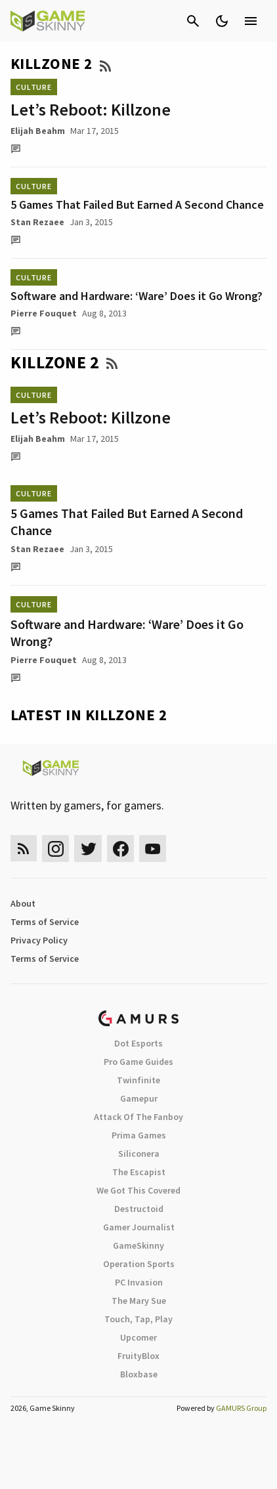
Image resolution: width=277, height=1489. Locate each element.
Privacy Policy (39, 940)
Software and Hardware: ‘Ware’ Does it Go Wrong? (137, 295)
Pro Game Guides (138, 1062)
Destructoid (138, 1209)
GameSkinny (138, 1245)
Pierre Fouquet (44, 313)
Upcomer (138, 1337)
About (23, 903)
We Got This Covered (138, 1190)
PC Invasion (139, 1282)
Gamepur (139, 1098)
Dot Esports (138, 1043)
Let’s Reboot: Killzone (91, 109)
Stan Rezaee (37, 222)
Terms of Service (45, 922)
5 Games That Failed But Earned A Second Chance (137, 204)
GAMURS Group (241, 1408)
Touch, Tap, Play (138, 1319)
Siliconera (139, 1153)
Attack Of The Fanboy (138, 1117)
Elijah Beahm (38, 131)
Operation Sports (139, 1264)
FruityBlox (138, 1356)
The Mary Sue (139, 1300)
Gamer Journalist (139, 1227)
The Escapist (138, 1172)
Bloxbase (139, 1374)
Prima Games (139, 1135)
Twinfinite (138, 1080)
